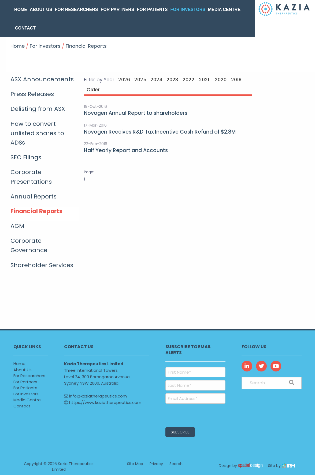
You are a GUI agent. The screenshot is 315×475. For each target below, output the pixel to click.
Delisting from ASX (37, 109)
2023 (172, 79)
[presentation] (198, 414)
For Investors (187, 9)
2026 (124, 79)
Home (20, 9)
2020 (221, 79)
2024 (156, 79)
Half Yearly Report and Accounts (126, 150)
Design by (242, 465)
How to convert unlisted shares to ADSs (37, 133)
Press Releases (32, 94)
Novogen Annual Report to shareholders (135, 113)
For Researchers (76, 9)
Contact (25, 28)
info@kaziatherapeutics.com (95, 396)
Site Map (135, 463)
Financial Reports (36, 211)
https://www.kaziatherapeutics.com (102, 402)
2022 (188, 79)
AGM (17, 226)
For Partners (117, 9)
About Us (41, 9)
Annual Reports (33, 196)
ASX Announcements (42, 79)
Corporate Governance (28, 245)
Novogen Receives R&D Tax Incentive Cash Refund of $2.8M (160, 131)
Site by (281, 465)
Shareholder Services (41, 265)
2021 (204, 79)
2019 (236, 79)
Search (176, 463)
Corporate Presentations (31, 177)
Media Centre (224, 9)
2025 (140, 79)
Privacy (156, 463)
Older (93, 89)
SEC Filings (25, 157)
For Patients (152, 9)
